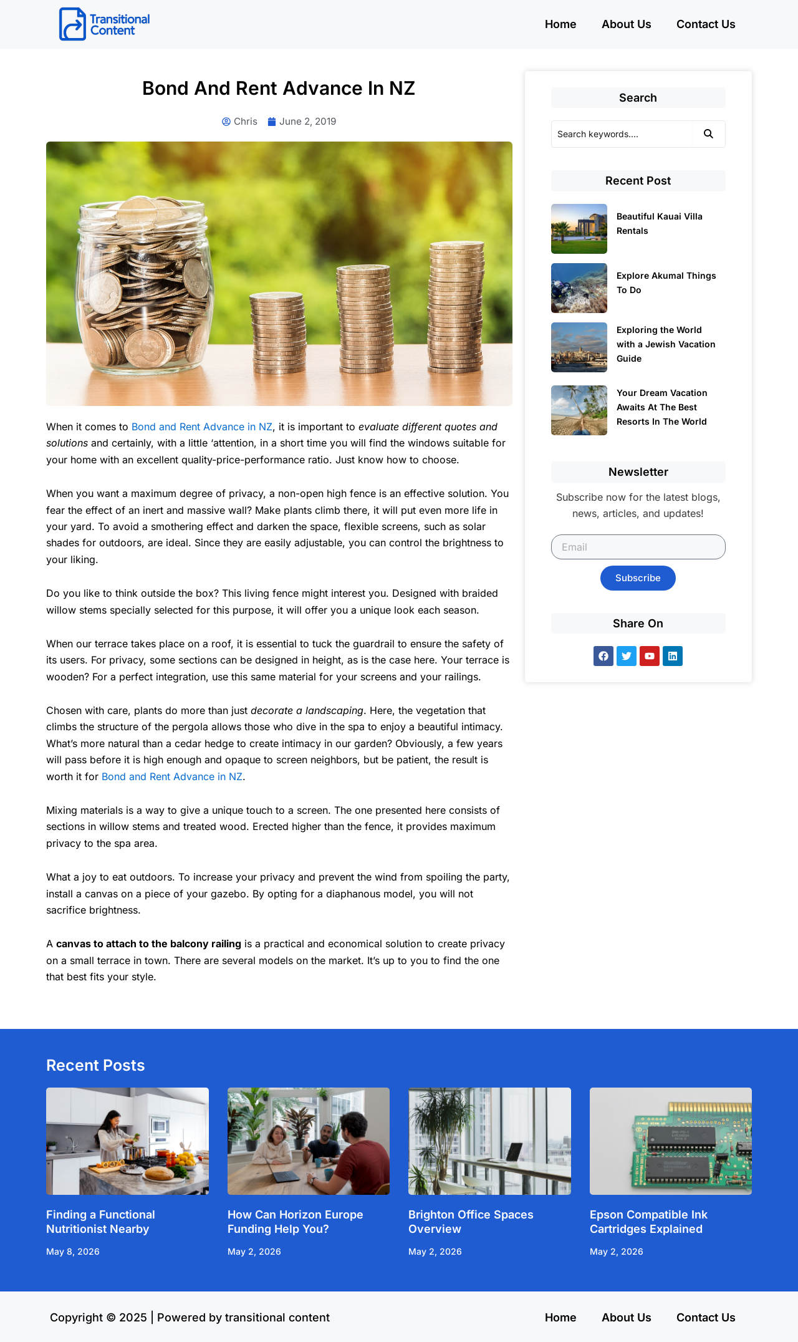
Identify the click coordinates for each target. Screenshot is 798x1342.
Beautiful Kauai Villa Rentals (660, 223)
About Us (626, 24)
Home (561, 24)
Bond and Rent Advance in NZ (202, 427)
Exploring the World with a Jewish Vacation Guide (666, 344)
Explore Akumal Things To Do (666, 282)
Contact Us (706, 24)
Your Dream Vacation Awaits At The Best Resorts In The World (662, 407)
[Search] (622, 134)
